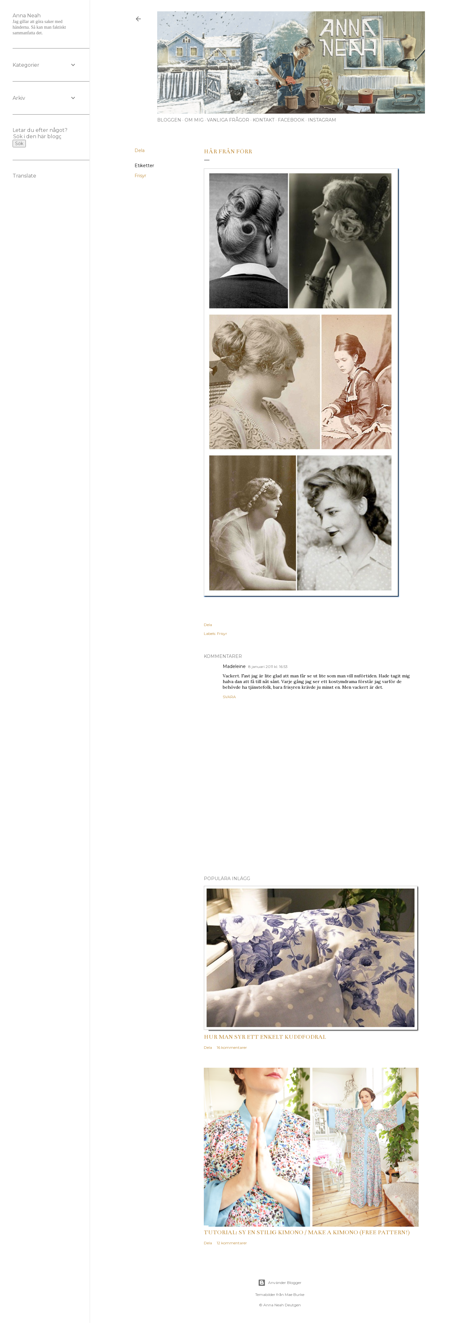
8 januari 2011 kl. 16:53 (268, 666)
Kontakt (263, 120)
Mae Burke (294, 1294)
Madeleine (234, 666)
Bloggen (169, 120)
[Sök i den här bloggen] (37, 136)
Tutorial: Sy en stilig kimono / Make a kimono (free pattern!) (307, 1232)
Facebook (291, 120)
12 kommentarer (232, 1243)
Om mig (194, 120)
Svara (229, 696)
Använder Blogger (279, 1282)
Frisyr (140, 175)
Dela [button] (140, 150)
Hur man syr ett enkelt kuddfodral (265, 1036)
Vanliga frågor (228, 120)
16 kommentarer (232, 1047)
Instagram (322, 120)
